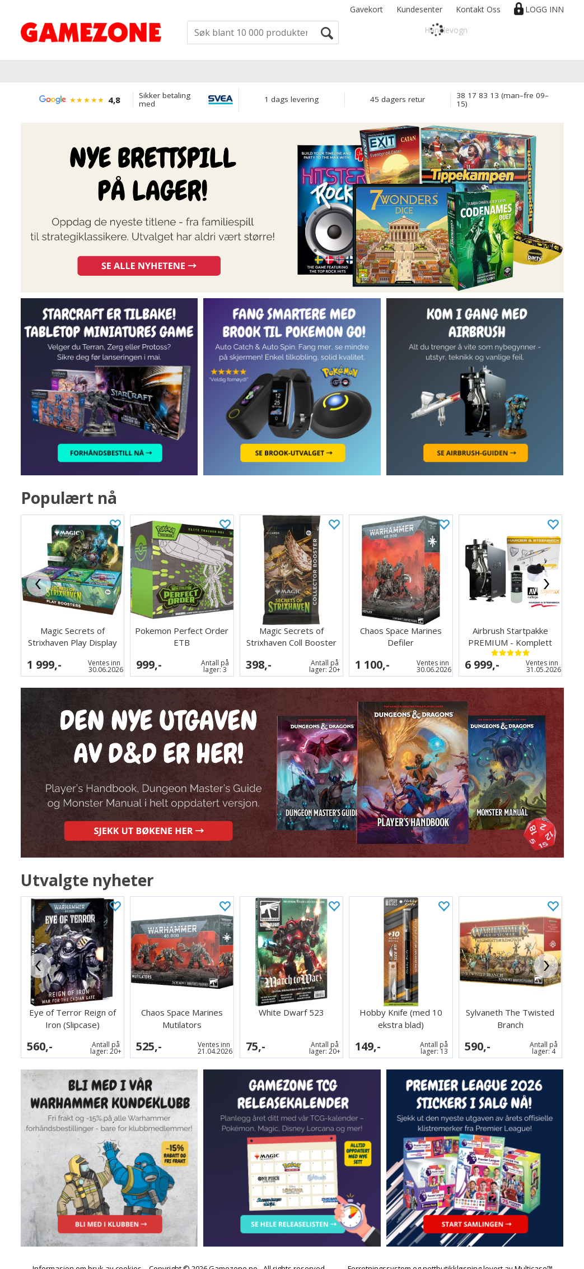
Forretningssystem (379, 1248)
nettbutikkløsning (452, 1248)
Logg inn (544, 9)
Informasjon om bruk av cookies (87, 1248)
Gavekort (366, 9)
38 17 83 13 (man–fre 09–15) (502, 99)
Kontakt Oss (478, 9)
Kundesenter (419, 9)
